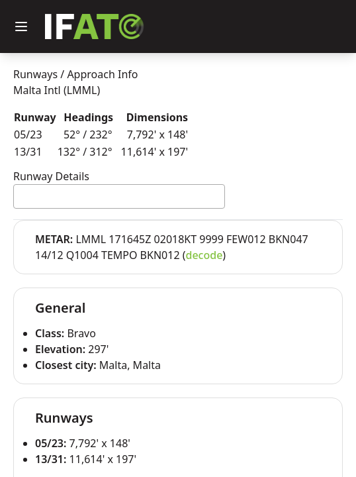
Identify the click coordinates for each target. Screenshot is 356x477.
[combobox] (119, 196)
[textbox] (21, 196)
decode (204, 255)
